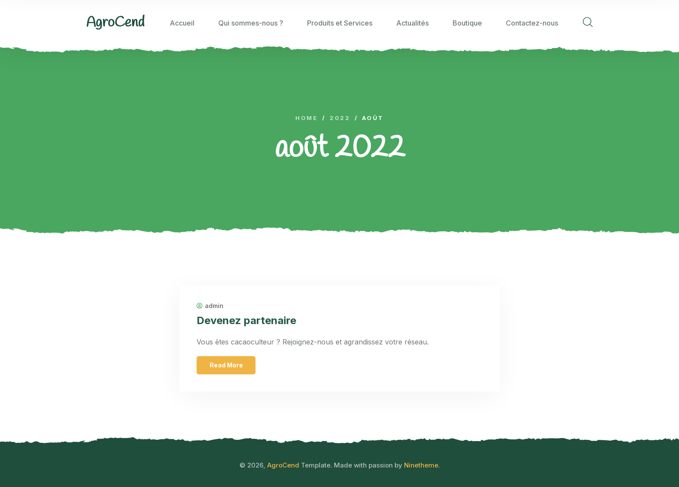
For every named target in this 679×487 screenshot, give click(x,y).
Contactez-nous (532, 23)
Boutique (467, 23)
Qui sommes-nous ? (250, 23)
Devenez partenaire (246, 320)
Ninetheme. (422, 465)
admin (210, 306)
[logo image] (115, 23)
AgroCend (283, 465)
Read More (226, 365)
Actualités (412, 23)
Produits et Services (339, 23)
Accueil (182, 23)
